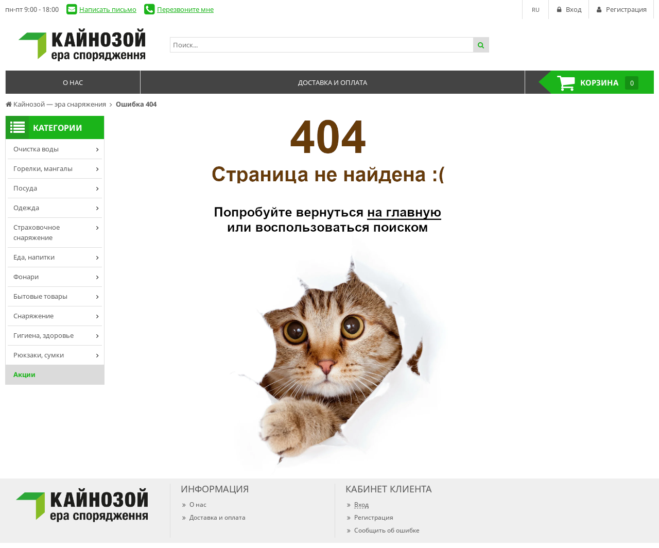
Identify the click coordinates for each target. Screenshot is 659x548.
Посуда (25, 188)
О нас (193, 504)
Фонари (26, 276)
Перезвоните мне (185, 9)
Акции (24, 374)
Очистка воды (36, 148)
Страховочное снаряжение (36, 232)
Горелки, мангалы (43, 168)
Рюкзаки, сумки (38, 354)
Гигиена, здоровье (43, 335)
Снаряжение (33, 315)
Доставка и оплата (213, 517)
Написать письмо (107, 9)
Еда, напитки (34, 257)
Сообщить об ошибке (382, 530)
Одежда (26, 207)
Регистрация (369, 517)
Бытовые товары (40, 296)
